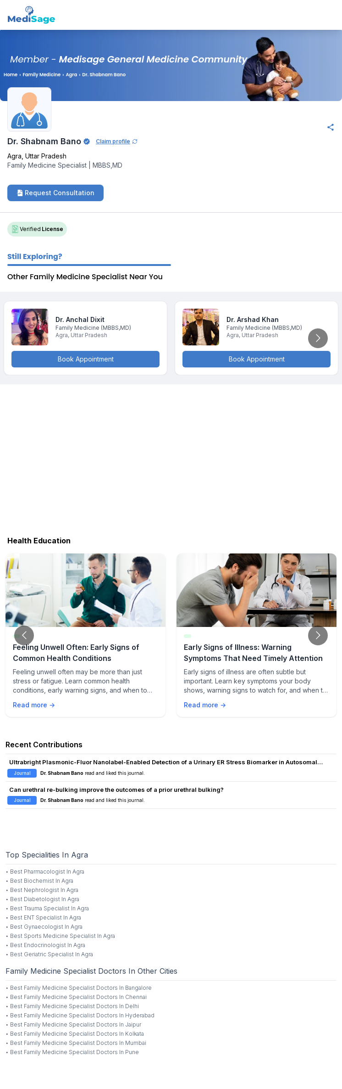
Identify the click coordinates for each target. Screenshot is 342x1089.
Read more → (34, 705)
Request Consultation (55, 193)
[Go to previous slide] (24, 635)
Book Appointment (86, 359)
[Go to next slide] (318, 338)
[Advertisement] (171, 458)
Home (10, 74)
